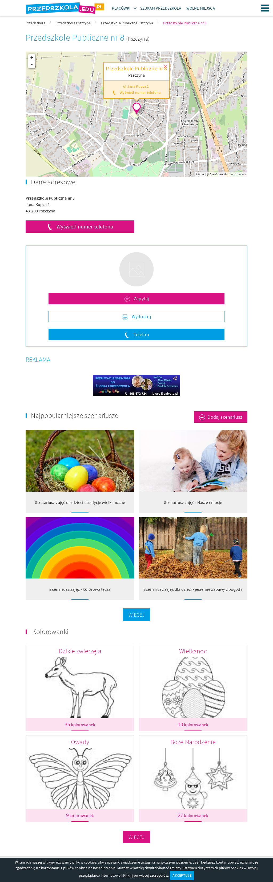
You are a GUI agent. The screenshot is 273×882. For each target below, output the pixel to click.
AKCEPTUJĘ (181, 875)
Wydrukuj (140, 316)
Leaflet (200, 174)
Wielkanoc (193, 651)
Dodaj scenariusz (224, 417)
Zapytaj (141, 299)
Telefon (140, 334)
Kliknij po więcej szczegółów (145, 875)
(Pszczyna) (138, 38)
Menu (265, 8)
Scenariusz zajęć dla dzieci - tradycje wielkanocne (80, 502)
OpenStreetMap (219, 174)
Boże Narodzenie (193, 742)
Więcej (137, 614)
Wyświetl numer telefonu (85, 226)
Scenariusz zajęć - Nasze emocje (193, 502)
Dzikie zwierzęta (80, 651)
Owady (80, 742)
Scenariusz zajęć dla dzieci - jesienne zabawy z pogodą (193, 589)
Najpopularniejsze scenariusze (75, 415)
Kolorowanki (50, 631)
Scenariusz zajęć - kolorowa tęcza (79, 589)
